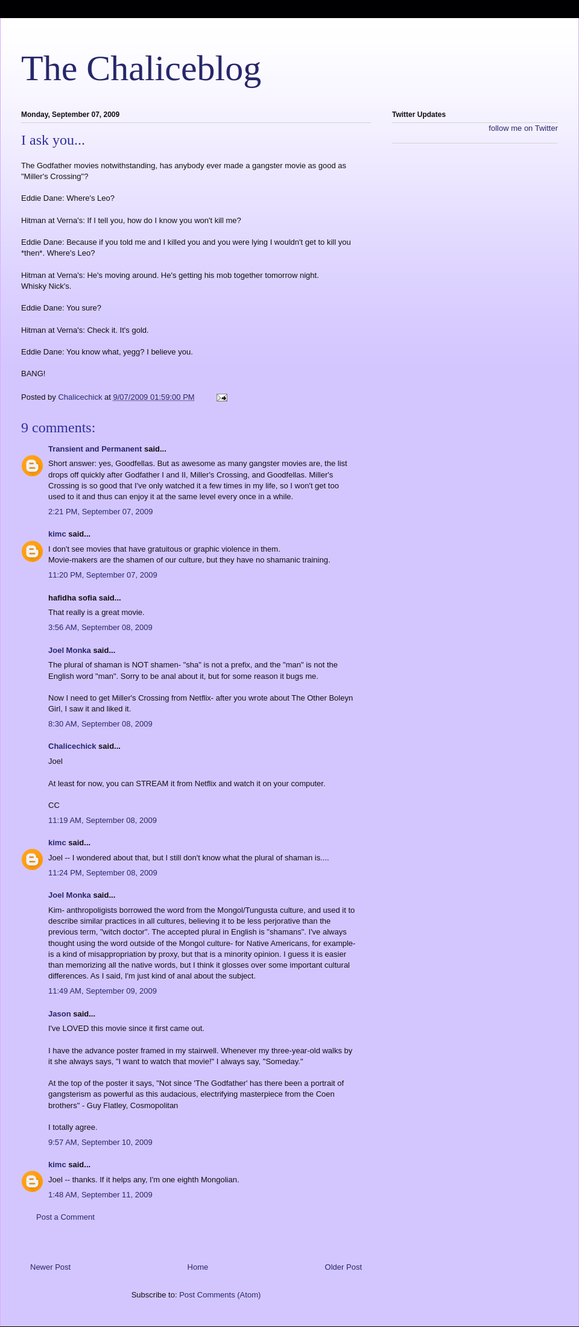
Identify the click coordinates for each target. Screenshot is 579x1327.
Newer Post (50, 1267)
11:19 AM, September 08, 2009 (102, 820)
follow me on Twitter (523, 128)
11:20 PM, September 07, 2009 (102, 574)
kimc (57, 533)
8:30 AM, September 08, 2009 (100, 723)
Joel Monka (69, 650)
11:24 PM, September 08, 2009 (102, 872)
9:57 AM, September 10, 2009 (100, 1142)
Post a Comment (65, 1216)
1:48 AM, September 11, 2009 (100, 1194)
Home (198, 1267)
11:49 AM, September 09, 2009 (102, 990)
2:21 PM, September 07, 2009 (100, 511)
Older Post (343, 1267)
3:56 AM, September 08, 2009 (100, 627)
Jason (59, 1013)
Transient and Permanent (95, 448)
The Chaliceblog (141, 68)
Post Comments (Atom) (220, 1294)
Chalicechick (72, 746)
